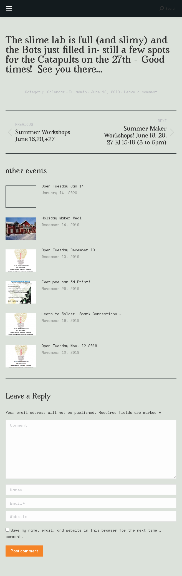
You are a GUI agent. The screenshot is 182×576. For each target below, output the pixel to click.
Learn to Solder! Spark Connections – (82, 314)
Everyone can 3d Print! (66, 282)
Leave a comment (140, 92)
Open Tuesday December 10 (68, 250)
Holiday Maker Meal (62, 218)
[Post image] (21, 197)
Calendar (56, 92)
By (78, 92)
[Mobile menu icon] (9, 8)
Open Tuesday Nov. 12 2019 (69, 346)
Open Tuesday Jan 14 (63, 186)
